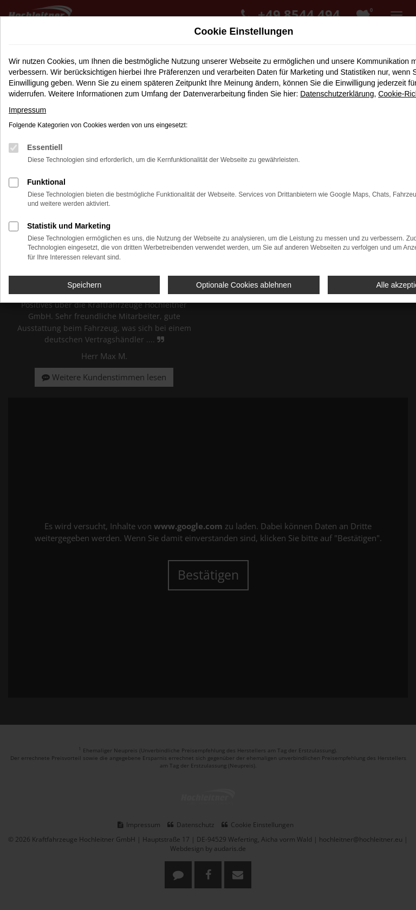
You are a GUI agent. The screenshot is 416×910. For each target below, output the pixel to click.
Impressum (27, 110)
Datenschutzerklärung (337, 93)
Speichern (84, 285)
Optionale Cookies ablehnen (243, 285)
